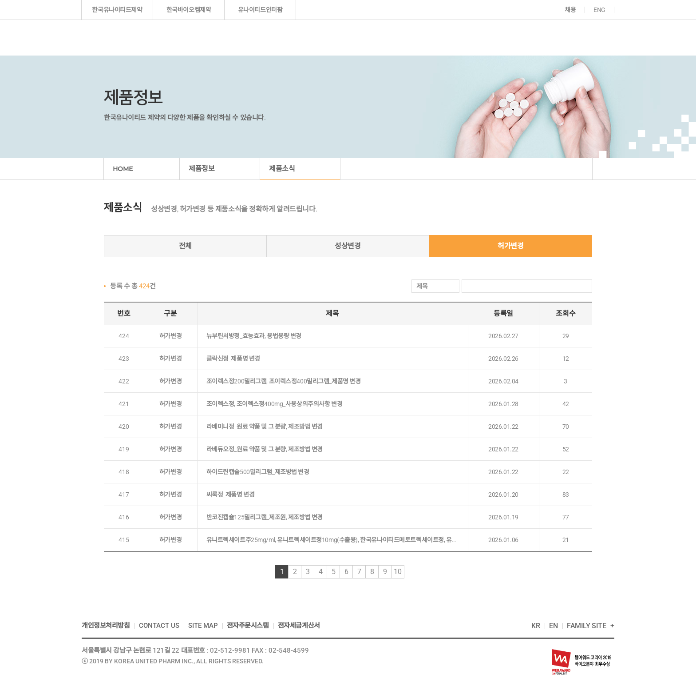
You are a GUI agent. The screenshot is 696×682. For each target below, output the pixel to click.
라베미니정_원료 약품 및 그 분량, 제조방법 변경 (264, 426)
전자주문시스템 (248, 626)
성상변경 (347, 246)
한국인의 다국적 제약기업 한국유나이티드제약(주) (132, 37)
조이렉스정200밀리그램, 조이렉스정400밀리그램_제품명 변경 (283, 381)
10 (397, 571)
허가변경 (510, 246)
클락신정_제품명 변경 (233, 358)
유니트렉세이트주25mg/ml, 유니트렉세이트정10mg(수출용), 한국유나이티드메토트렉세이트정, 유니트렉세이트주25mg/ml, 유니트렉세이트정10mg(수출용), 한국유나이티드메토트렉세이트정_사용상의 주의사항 (332, 539)
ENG (599, 9)
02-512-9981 (230, 650)
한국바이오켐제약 (188, 9)
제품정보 (337, 37)
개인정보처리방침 (106, 626)
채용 (570, 9)
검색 (584, 286)
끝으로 (423, 571)
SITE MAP (203, 626)
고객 (580, 37)
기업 (277, 37)
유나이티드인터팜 (260, 9)
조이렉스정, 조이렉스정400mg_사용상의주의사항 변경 (274, 403)
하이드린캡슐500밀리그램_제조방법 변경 (257, 471)
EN (553, 626)
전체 (185, 246)
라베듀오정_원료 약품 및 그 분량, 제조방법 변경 (264, 449)
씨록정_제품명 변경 (230, 494)
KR (535, 626)
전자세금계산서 (299, 626)
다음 (415, 571)
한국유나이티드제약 (117, 9)
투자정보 (454, 37)
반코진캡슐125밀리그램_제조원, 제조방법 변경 (264, 517)
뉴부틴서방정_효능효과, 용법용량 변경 (254, 335)
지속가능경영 (521, 37)
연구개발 (396, 37)
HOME (123, 169)
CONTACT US (159, 626)
